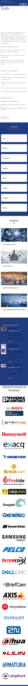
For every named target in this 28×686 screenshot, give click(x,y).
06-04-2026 (12, 364)
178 (18, 327)
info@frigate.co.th (6, 0)
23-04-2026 (12, 327)
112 (18, 345)
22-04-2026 (12, 345)
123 (18, 364)
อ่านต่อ (10, 338)
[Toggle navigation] (25, 8)
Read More (4, 114)
